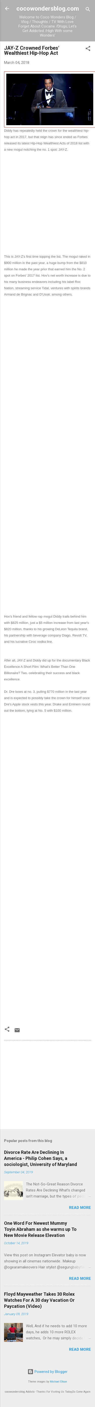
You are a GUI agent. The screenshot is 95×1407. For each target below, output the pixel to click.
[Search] (88, 10)
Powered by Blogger (47, 1371)
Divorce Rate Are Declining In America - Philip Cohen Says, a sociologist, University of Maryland (40, 1158)
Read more (80, 1207)
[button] (88, 49)
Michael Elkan (58, 1381)
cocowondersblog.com (47, 8)
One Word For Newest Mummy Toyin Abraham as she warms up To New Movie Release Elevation (40, 1229)
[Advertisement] (47, 200)
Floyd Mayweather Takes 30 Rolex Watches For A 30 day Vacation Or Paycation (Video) (39, 1300)
